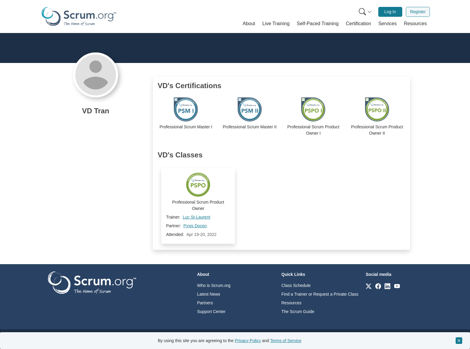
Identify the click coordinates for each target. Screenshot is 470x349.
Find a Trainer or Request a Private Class (319, 294)
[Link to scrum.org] (368, 285)
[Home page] (79, 16)
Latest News (208, 294)
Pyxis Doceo (195, 225)
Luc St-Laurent (196, 217)
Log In (390, 11)
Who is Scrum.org (214, 285)
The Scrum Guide (297, 311)
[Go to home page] (92, 282)
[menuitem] (365, 12)
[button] (249, 24)
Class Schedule (296, 285)
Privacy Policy (248, 340)
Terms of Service (285, 340)
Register (418, 11)
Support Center (211, 311)
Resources (291, 302)
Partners (205, 302)
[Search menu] (365, 12)
